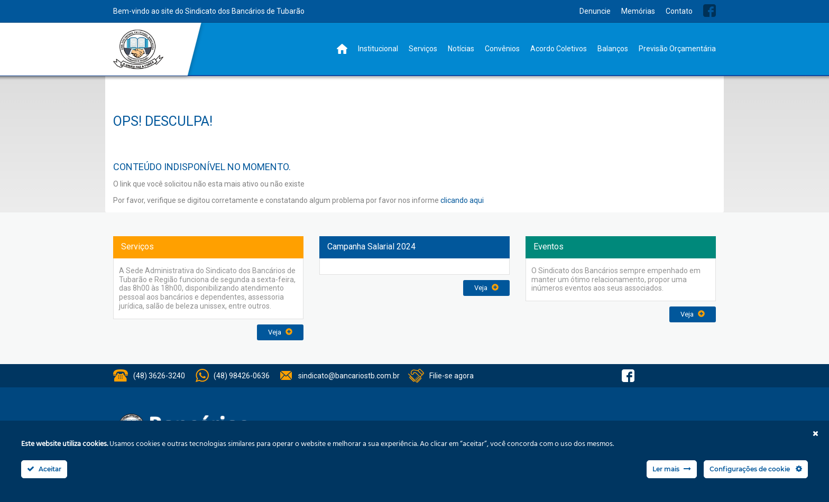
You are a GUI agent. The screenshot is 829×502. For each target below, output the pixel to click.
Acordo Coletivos (558, 48)
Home (342, 49)
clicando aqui (462, 200)
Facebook (709, 10)
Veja (280, 332)
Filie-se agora (451, 375)
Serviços (423, 48)
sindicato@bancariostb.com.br (349, 375)
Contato (679, 11)
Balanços (612, 48)
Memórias (638, 11)
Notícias (461, 48)
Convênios (502, 48)
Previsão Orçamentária (677, 48)
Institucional (378, 48)
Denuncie (595, 11)
